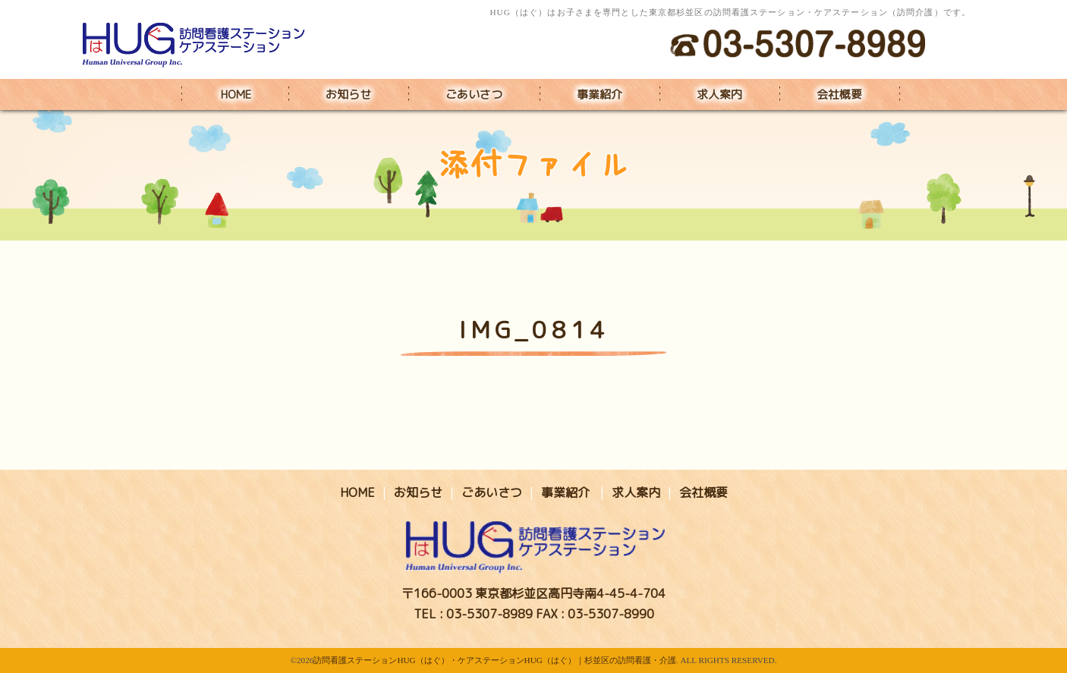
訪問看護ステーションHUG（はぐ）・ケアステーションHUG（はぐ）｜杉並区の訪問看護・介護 (494, 660)
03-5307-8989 (489, 613)
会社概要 (839, 94)
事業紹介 (599, 94)
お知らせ (348, 94)
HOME (236, 94)
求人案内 (719, 94)
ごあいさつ (473, 94)
